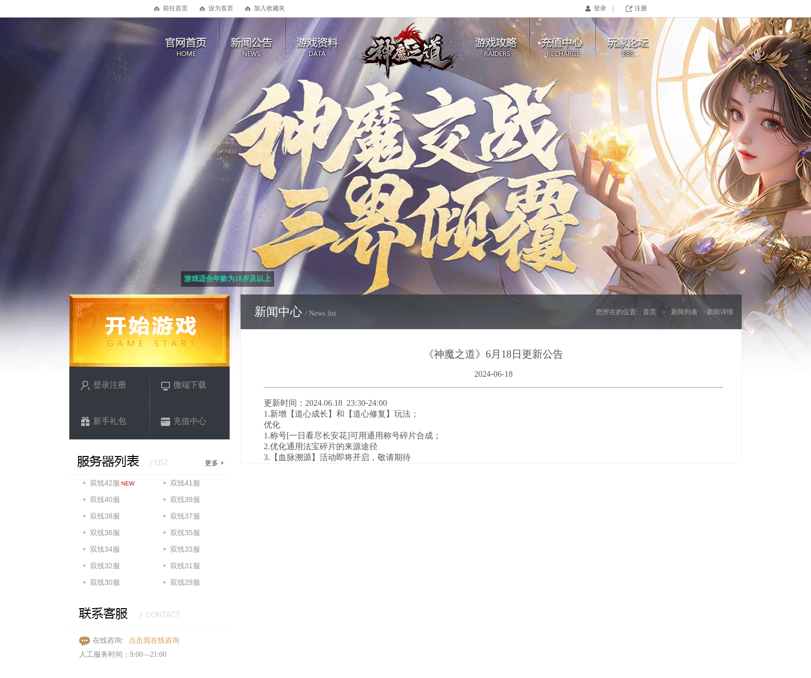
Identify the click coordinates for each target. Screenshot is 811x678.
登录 (600, 8)
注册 (641, 8)
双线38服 (105, 516)
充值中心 (183, 421)
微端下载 (183, 385)
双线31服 (185, 566)
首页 (649, 312)
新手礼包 (103, 421)
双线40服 (105, 499)
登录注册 (103, 385)
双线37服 (185, 516)
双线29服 (185, 582)
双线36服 (105, 532)
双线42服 (105, 483)
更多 (211, 463)
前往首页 (175, 8)
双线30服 (105, 582)
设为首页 (220, 8)
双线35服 (185, 532)
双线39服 (185, 499)
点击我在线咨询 (154, 640)
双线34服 (105, 549)
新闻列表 (684, 312)
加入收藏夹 (269, 8)
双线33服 (185, 549)
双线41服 (185, 483)
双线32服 (105, 566)
